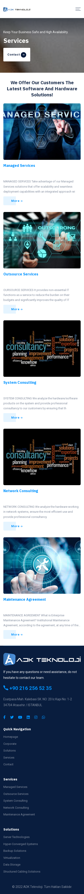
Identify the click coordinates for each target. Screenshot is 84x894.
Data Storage (11, 864)
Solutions (9, 750)
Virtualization (11, 857)
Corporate (9, 743)
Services (8, 757)
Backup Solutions (14, 850)
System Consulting (19, 382)
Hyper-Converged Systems (20, 844)
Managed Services (19, 165)
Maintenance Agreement (24, 599)
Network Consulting (20, 491)
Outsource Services (20, 274)
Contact (8, 764)
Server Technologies (16, 837)
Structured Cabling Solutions (21, 871)
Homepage (10, 736)
